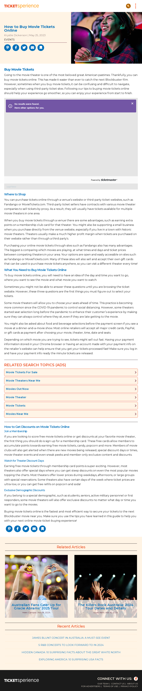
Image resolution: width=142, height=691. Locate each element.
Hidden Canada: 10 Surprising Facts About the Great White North (71, 652)
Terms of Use (110, 686)
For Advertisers (90, 686)
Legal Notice (11, 187)
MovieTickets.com (33, 204)
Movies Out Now (17, 389)
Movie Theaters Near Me (23, 380)
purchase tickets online (31, 199)
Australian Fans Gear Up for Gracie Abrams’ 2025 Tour (36, 606)
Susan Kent (98, 612)
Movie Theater (16, 397)
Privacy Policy (129, 686)
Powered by (95, 180)
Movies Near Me (17, 414)
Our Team (103, 683)
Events (9, 39)
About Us (132, 683)
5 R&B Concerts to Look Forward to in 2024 (71, 645)
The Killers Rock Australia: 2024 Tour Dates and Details (106, 606)
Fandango (11, 204)
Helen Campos (29, 612)
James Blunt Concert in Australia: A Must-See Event (71, 637)
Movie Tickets (15, 405)
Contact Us (118, 683)
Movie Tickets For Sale (21, 372)
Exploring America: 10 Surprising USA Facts (71, 659)
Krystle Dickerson (15, 35)
